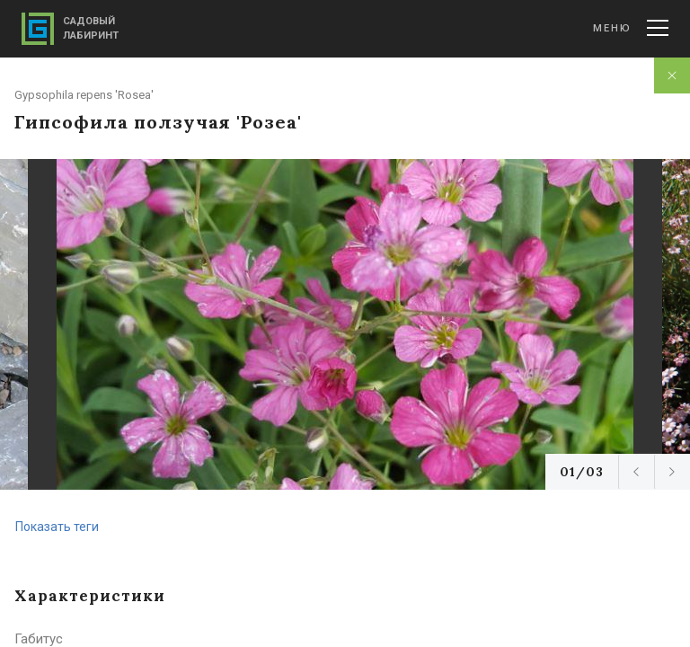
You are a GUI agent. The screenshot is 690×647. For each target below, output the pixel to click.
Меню (630, 28)
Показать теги (57, 526)
